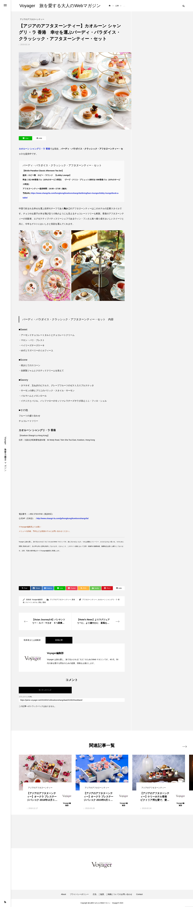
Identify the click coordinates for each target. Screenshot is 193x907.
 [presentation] (182, 745)
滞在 (40, 602)
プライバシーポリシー (79, 894)
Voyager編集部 (37, 600)
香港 (73, 600)
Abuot (63, 894)
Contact (139, 894)
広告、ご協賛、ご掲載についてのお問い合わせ (112, 894)
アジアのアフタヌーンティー (60, 600)
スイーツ (28, 602)
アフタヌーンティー (89, 600)
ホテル (35, 602)
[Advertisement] (67, 572)
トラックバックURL (25, 696)
